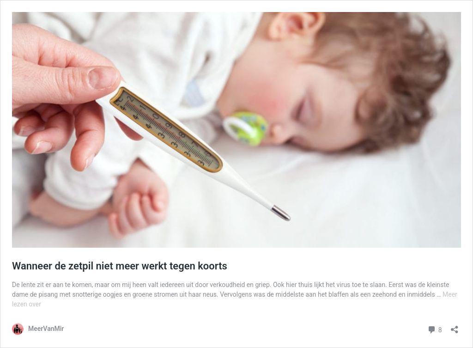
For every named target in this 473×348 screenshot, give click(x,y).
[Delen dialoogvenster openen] (454, 326)
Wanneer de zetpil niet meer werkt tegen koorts (119, 266)
